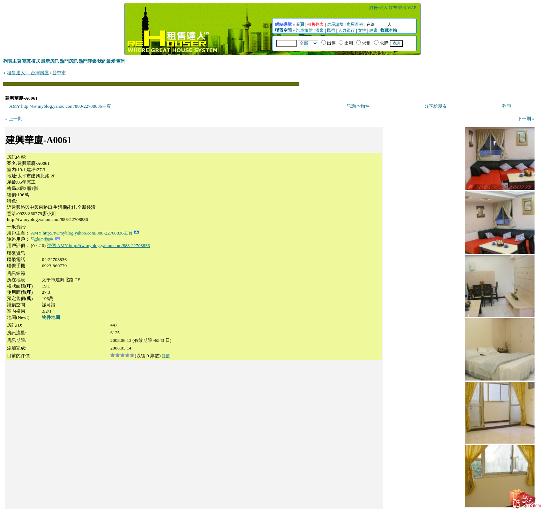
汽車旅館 (304, 30)
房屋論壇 (335, 24)
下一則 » (526, 118)
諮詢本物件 (358, 106)
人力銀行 (346, 30)
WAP (412, 7)
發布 (393, 7)
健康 (373, 30)
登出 (402, 7)
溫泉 (319, 30)
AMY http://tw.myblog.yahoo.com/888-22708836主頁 (60, 106)
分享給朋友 (435, 106)
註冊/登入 (378, 7)
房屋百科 (354, 24)
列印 (506, 106)
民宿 (331, 30)
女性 (362, 30)
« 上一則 (13, 118)
